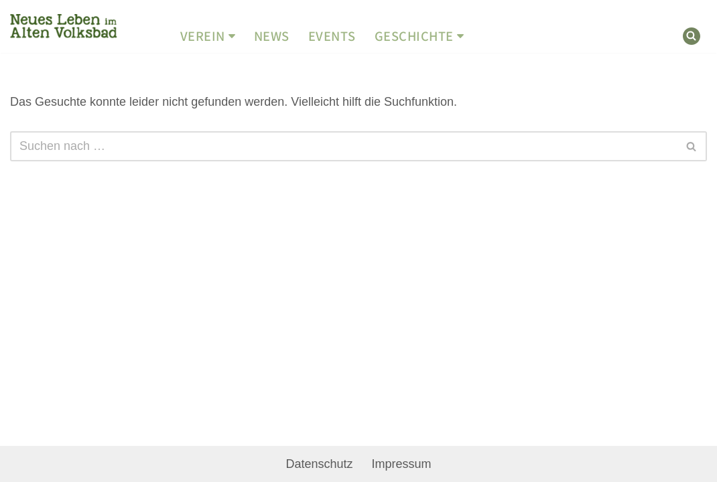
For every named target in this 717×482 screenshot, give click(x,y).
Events (332, 36)
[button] (232, 36)
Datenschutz (318, 464)
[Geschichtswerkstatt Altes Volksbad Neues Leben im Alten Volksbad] (63, 26)
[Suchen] (691, 36)
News (271, 36)
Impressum (402, 464)
